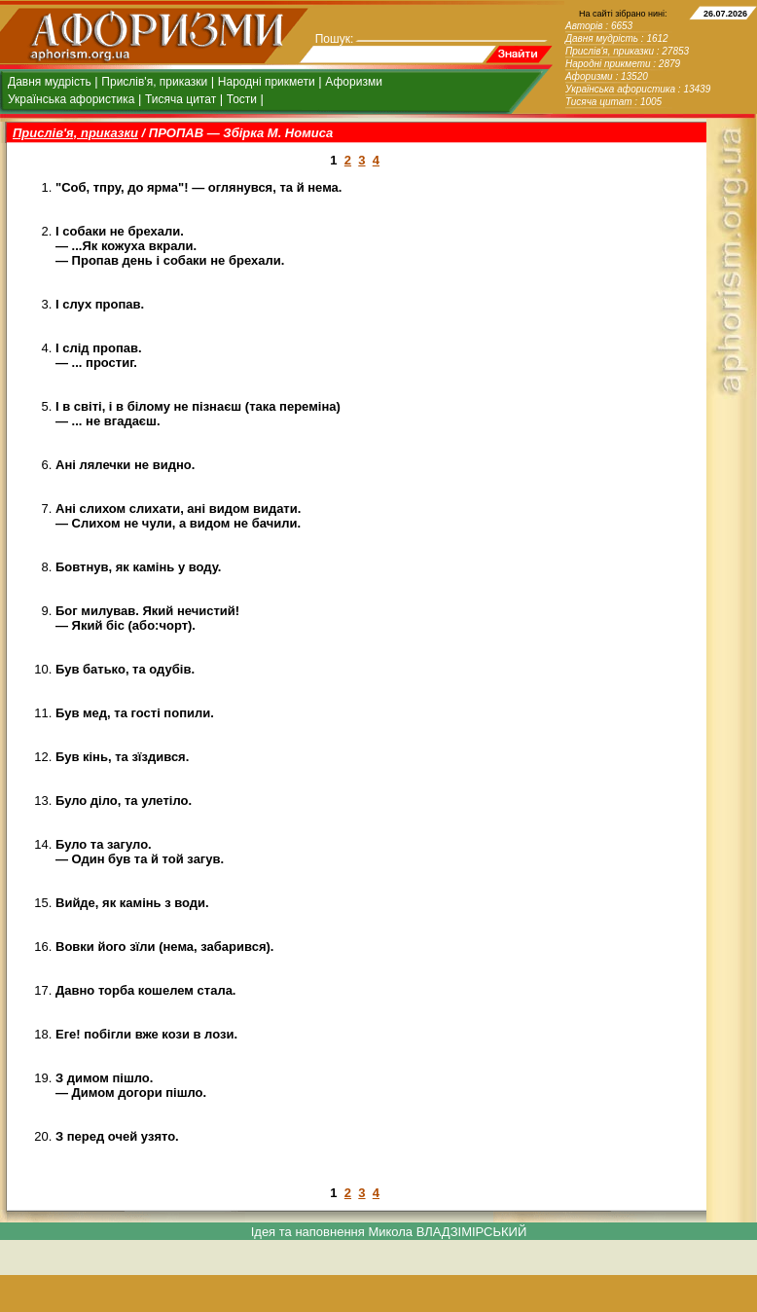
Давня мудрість (49, 82)
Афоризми (353, 82)
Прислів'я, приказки (154, 82)
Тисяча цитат (180, 99)
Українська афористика (71, 99)
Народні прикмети (266, 82)
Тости (242, 99)
